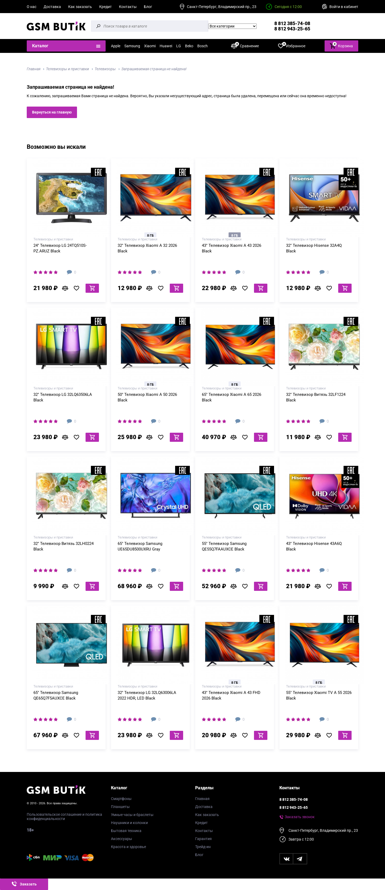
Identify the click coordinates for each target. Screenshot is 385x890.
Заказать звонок (300, 817)
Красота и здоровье (128, 847)
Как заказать (80, 7)
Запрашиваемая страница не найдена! (154, 69)
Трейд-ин (203, 847)
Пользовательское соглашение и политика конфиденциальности (64, 816)
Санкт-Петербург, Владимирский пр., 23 (221, 7)
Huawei (166, 46)
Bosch (202, 46)
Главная (33, 69)
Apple (115, 46)
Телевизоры (105, 69)
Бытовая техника (126, 831)
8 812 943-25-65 (292, 29)
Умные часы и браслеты (132, 815)
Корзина (341, 45)
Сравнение (245, 45)
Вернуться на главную (52, 112)
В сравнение (66, 288)
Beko (189, 46)
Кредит (105, 7)
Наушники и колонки (129, 823)
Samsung (132, 46)
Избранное (291, 45)
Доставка (52, 7)
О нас (31, 7)
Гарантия (203, 839)
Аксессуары (121, 839)
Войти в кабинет (343, 7)
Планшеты (120, 807)
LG (178, 46)
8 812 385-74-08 (292, 23)
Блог (148, 7)
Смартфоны (121, 799)
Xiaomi (150, 46)
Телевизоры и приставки (67, 69)
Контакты (128, 7)
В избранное (78, 288)
